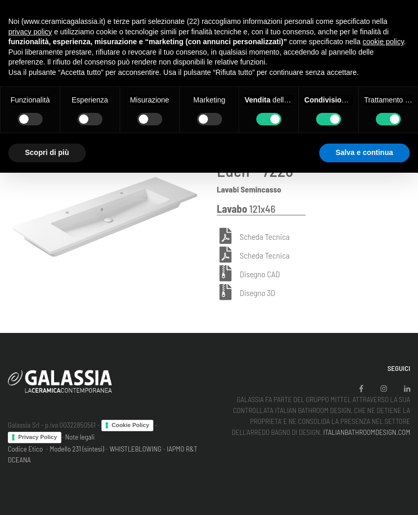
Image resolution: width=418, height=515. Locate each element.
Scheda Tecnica (265, 236)
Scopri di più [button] (47, 152)
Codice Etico (25, 448)
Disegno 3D (257, 293)
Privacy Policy (37, 437)
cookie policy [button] (383, 41)
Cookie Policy (130, 425)
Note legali (80, 436)
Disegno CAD (260, 274)
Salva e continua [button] (364, 152)
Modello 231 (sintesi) (77, 448)
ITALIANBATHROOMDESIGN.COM (366, 432)
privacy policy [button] (30, 32)
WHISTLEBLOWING (136, 448)
